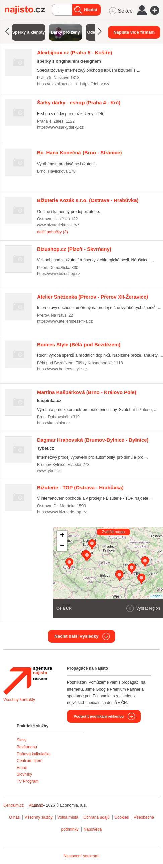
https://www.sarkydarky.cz (60, 127)
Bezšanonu (27, 747)
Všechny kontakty (19, 699)
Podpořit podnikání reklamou (99, 716)
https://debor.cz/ (94, 84)
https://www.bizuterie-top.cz (62, 512)
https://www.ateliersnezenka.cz (65, 321)
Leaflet (156, 596)
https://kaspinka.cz (53, 423)
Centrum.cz (13, 805)
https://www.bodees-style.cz (62, 369)
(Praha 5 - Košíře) (74, 52)
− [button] (62, 546)
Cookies (121, 817)
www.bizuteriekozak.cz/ (58, 225)
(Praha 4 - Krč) (78, 102)
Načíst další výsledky (77, 636)
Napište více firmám (134, 32)
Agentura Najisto (27, 681)
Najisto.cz (28, 10)
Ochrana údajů (96, 817)
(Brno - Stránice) (79, 152)
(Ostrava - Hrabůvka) (88, 200)
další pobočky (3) (52, 232)
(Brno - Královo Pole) (87, 392)
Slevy (21, 740)
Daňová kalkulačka (34, 754)
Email (22, 767)
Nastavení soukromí (82, 856)
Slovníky (24, 774)
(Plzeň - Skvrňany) (74, 249)
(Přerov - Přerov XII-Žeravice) (92, 297)
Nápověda (93, 829)
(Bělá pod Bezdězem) (78, 344)
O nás (14, 817)
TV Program (28, 781)
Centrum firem (29, 760)
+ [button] (62, 536)
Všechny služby (39, 817)
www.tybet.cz (49, 470)
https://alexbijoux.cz (54, 84)
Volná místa (67, 817)
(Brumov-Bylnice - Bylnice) (93, 440)
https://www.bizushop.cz (58, 273)
